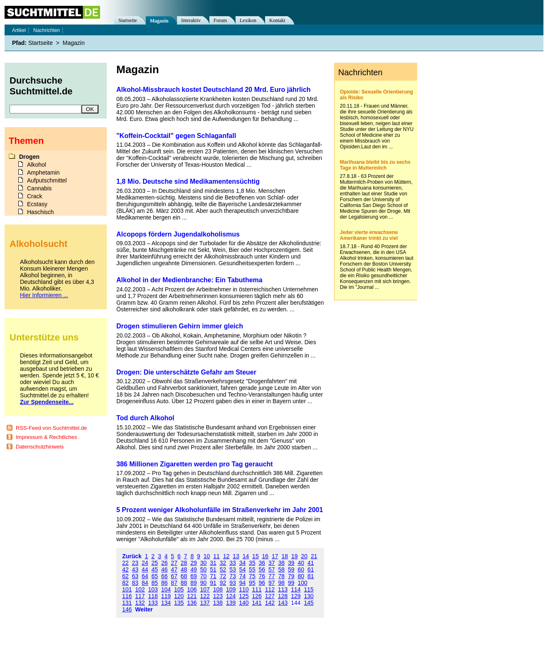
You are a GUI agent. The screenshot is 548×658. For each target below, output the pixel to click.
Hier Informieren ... (44, 295)
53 (232, 569)
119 (166, 596)
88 (184, 582)
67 (174, 576)
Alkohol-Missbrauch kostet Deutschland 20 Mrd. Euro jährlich (213, 89)
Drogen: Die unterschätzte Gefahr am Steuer (186, 372)
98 (281, 582)
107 (205, 589)
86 (164, 582)
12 (226, 556)
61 (310, 569)
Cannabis (39, 188)
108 (218, 589)
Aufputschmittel (47, 180)
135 (179, 602)
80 (300, 576)
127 (270, 596)
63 (135, 576)
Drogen (29, 156)
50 (203, 569)
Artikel (19, 30)
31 (213, 562)
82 (125, 582)
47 (174, 569)
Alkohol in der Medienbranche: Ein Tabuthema (189, 279)
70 (203, 576)
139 (231, 602)
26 (164, 562)
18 (285, 556)
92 (223, 582)
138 (218, 602)
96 (262, 582)
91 (213, 582)
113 (283, 589)
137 (205, 602)
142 (270, 602)
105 (179, 589)
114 (295, 589)
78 (281, 576)
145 (309, 602)
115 (309, 589)
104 (166, 589)
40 (300, 562)
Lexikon (248, 20)
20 (304, 556)
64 (145, 576)
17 (275, 556)
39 (291, 562)
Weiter (144, 609)
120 (179, 596)
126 (257, 596)
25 (154, 562)
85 (154, 582)
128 (283, 596)
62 (125, 576)
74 (242, 576)
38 (281, 562)
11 (216, 556)
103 (153, 589)
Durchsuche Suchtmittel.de (41, 85)
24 (145, 562)
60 (300, 569)
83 (135, 582)
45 (154, 569)
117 (140, 596)
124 (231, 596)
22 (125, 562)
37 (271, 562)
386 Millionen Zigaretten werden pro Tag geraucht (194, 464)
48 (184, 569)
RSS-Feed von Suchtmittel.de (51, 428)
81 (310, 576)
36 (262, 562)
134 (166, 602)
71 (213, 576)
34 (242, 562)
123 (218, 596)
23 (135, 562)
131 (127, 602)
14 (246, 556)
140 (243, 602)
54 (242, 569)
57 (271, 569)
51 (213, 569)
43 (135, 569)
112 (270, 589)
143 (283, 602)
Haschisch (40, 212)
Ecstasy (37, 204)
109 (231, 589)
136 (192, 602)
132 (140, 602)
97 (271, 582)
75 (252, 576)
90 (203, 582)
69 (193, 576)
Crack (34, 196)
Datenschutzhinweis (40, 447)
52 (223, 569)
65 (154, 576)
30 (203, 562)
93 (232, 582)
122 (205, 596)
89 (193, 582)
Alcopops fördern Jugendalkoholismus (178, 234)
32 (223, 562)
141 (257, 602)
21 (314, 556)
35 (252, 562)
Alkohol (36, 164)
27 (174, 562)
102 (140, 589)
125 (243, 596)
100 (302, 582)
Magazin (159, 21)
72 (223, 576)
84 (145, 582)
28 (184, 562)
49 (193, 569)
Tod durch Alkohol (145, 417)
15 (255, 556)
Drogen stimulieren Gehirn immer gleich (179, 326)
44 (145, 569)
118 (153, 596)
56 (262, 569)
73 (232, 576)
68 (184, 576)
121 (192, 596)
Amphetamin (43, 172)
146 (127, 609)
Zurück (132, 556)
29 (193, 562)
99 (291, 582)
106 (192, 589)
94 (242, 582)
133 (153, 602)
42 (125, 569)
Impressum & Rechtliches (46, 437)
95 (252, 582)
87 (174, 582)
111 (257, 589)
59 (291, 569)
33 (232, 562)
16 (265, 556)
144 (295, 602)
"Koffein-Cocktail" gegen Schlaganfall (176, 135)
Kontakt (277, 20)
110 (243, 589)
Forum (220, 20)
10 (207, 556)
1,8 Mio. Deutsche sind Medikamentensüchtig (188, 181)
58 (281, 569)
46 (164, 569)
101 (127, 589)
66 (164, 576)
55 (252, 569)
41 (310, 562)
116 (127, 596)
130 (309, 596)
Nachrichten (46, 30)
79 (291, 576)
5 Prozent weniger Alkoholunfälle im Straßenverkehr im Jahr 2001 (219, 509)
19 (294, 556)
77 (271, 576)
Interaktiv (191, 20)
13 (236, 556)
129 (295, 596)
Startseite (127, 20)
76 (262, 576)
